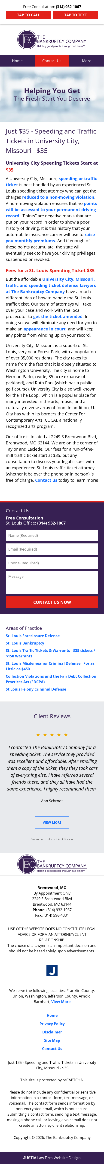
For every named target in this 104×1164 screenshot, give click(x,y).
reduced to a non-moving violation (58, 197)
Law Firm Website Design (52, 1157)
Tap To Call (28, 15)
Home (17, 60)
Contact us (46, 480)
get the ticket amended (58, 316)
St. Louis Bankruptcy (25, 643)
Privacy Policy (52, 1023)
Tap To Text (75, 15)
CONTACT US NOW (52, 602)
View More (52, 822)
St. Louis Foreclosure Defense (33, 635)
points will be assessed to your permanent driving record (51, 210)
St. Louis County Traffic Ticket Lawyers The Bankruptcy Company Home (52, 39)
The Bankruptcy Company (68, 1137)
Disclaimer (52, 1032)
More (86, 60)
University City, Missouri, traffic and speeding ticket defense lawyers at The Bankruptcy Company (51, 285)
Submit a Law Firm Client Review (52, 839)
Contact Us (51, 60)
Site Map (52, 1040)
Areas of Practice (24, 628)
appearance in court (45, 329)
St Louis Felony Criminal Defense (36, 689)
